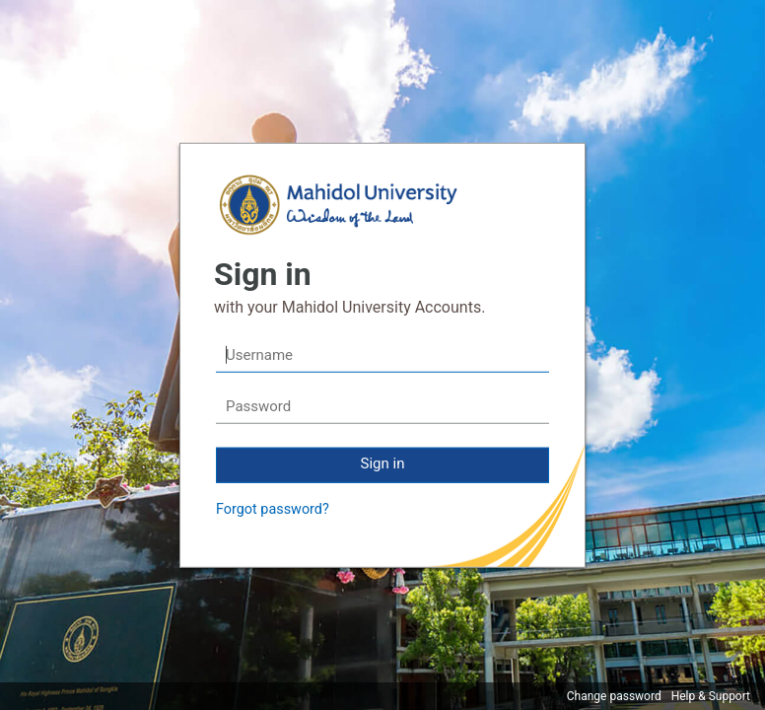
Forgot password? (272, 509)
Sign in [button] (383, 463)
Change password (614, 696)
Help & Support (710, 696)
